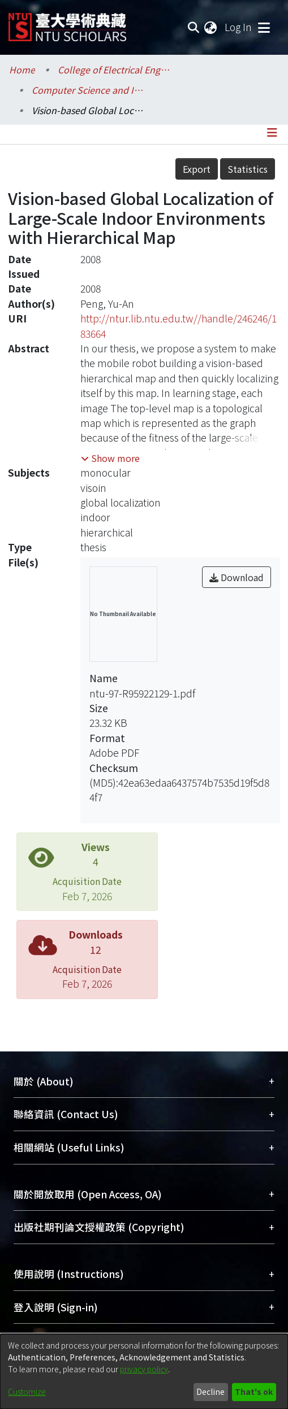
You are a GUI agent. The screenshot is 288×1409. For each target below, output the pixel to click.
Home (22, 69)
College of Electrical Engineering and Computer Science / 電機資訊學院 (114, 69)
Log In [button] (239, 27)
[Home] (67, 23)
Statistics (247, 169)
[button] (110, 458)
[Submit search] (193, 27)
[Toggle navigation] (264, 27)
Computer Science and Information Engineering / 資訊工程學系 (88, 90)
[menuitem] (211, 27)
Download (236, 577)
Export (196, 169)
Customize (27, 1391)
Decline (210, 1391)
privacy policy (144, 1369)
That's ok (254, 1391)
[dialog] (144, 1371)
